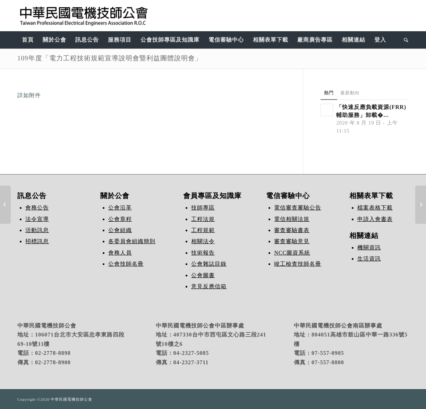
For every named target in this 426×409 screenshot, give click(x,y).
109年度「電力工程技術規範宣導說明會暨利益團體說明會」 (109, 58)
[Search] (404, 40)
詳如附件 (29, 95)
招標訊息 (37, 241)
